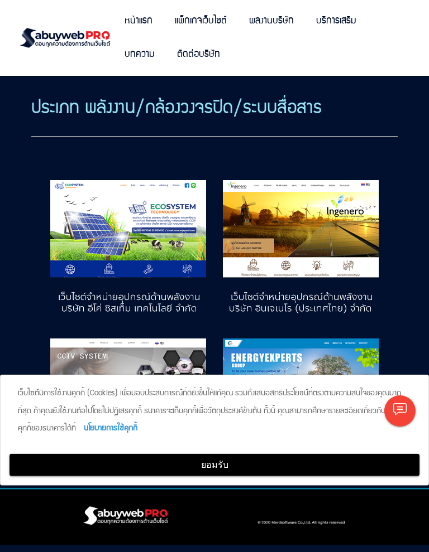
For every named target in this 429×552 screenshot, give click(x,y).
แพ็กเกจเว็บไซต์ (201, 20)
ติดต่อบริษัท (198, 54)
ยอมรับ (214, 464)
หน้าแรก (138, 20)
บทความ (140, 54)
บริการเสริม (336, 20)
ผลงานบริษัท (271, 20)
